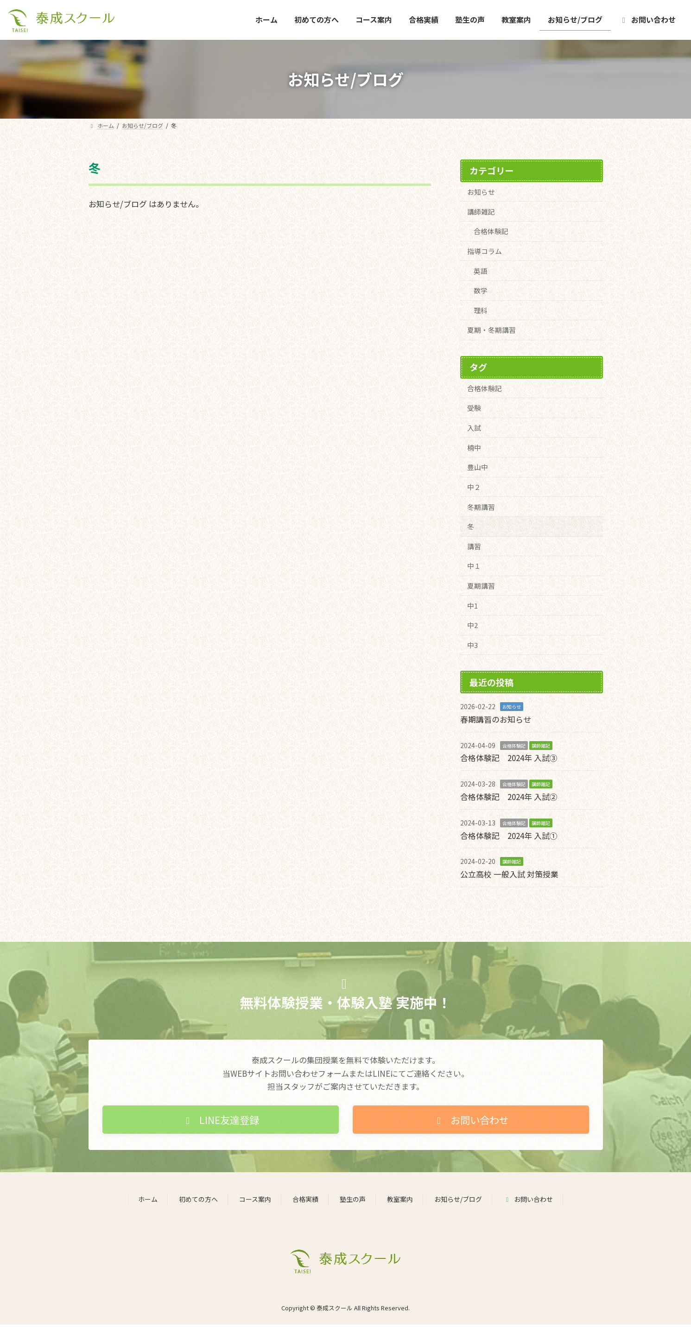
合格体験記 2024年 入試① (509, 837)
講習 (474, 547)
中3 (472, 647)
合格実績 (305, 1201)
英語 (481, 271)
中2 (472, 627)
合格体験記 (491, 231)
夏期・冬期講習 (491, 331)
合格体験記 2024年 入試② (509, 798)
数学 (481, 291)
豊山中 (477, 468)
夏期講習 (481, 587)
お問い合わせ (528, 1201)
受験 (474, 408)
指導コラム (484, 251)
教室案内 (400, 1201)
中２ (474, 488)
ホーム (148, 1201)
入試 (474, 428)
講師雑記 (481, 211)
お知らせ (481, 192)
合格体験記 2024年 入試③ (509, 760)
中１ (474, 567)
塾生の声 (353, 1201)
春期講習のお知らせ (495, 721)
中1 (472, 607)
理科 (481, 311)
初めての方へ (198, 1201)
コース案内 (255, 1201)
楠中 (474, 448)
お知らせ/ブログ (458, 1201)
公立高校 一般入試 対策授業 (509, 876)
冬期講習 (481, 508)
